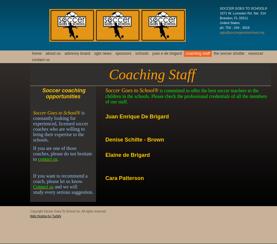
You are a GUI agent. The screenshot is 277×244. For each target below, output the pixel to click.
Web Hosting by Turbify (45, 216)
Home (37, 53)
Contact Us (41, 59)
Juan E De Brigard (167, 53)
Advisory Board (77, 53)
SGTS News (103, 53)
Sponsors (124, 53)
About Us (53, 53)
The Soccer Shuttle (229, 53)
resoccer (255, 53)
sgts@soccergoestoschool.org (242, 32)
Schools (141, 53)
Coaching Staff (198, 53)
